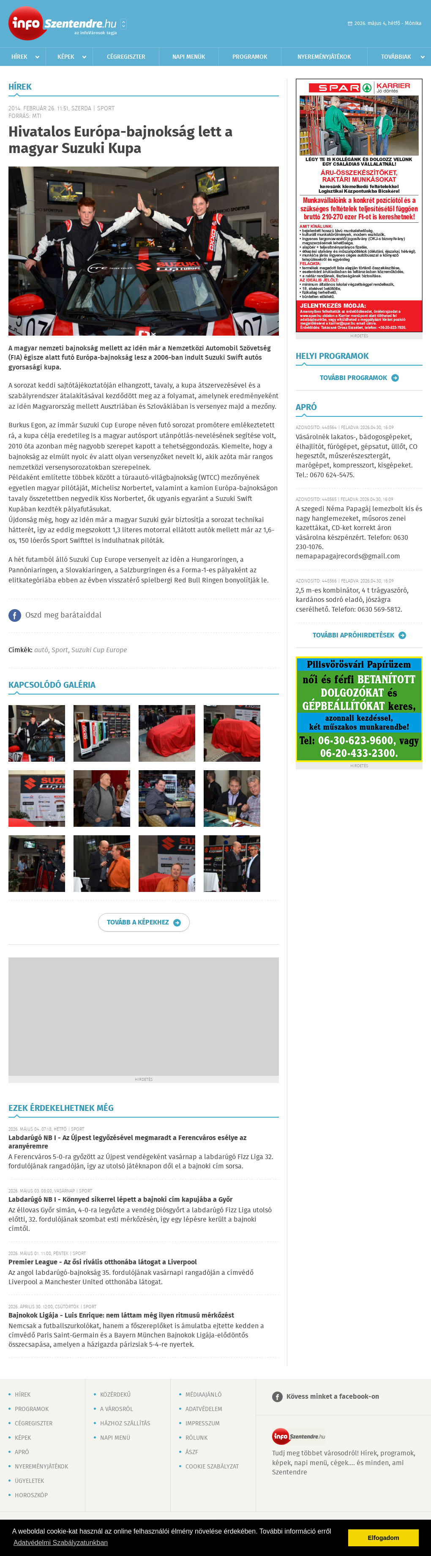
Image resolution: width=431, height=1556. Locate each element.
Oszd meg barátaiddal (63, 615)
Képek (65, 57)
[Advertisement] (143, 1016)
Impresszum (202, 1423)
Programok (249, 57)
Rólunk (196, 1438)
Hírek (19, 57)
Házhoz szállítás (125, 1423)
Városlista (123, 24)
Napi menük (188, 57)
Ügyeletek (29, 1481)
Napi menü (115, 1438)
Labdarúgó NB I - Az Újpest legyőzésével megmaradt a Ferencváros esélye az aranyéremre (127, 1142)
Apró (22, 1452)
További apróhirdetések (353, 635)
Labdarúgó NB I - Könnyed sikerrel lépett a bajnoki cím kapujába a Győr (120, 1200)
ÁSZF (191, 1452)
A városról (116, 1409)
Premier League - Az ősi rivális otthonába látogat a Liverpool (102, 1262)
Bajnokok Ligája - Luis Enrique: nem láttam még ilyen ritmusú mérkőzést (121, 1315)
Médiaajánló (203, 1395)
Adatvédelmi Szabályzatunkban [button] (61, 1542)
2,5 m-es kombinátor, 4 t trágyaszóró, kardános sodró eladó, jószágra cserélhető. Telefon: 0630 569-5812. (352, 600)
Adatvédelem (203, 1409)
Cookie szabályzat (212, 1466)
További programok (353, 378)
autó (41, 650)
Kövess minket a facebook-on (332, 1397)
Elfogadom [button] (383, 1537)
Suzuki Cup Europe (99, 650)
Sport (60, 650)
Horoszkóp (31, 1495)
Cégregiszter (126, 57)
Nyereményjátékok (324, 57)
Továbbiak (396, 57)
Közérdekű (115, 1395)
